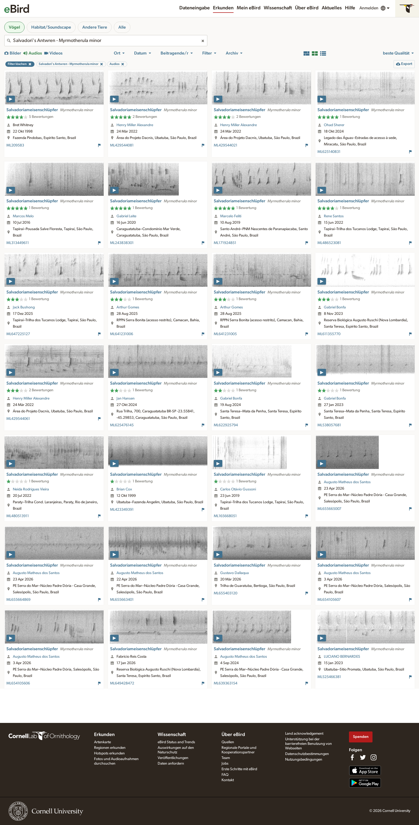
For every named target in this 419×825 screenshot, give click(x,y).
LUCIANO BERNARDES (342, 657)
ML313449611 (17, 243)
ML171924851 (225, 243)
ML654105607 (329, 600)
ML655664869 (18, 600)
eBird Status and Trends (176, 742)
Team (226, 758)
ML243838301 (122, 243)
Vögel (14, 27)
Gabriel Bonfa (335, 307)
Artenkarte (102, 742)
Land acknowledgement (304, 733)
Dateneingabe (194, 8)
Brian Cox (124, 489)
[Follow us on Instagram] (373, 757)
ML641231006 (121, 334)
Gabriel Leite (126, 216)
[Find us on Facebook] (352, 757)
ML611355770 (328, 334)
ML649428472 (122, 683)
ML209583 (15, 145)
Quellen (228, 742)
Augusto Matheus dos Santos (347, 482)
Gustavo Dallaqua (234, 573)
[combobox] (106, 40)
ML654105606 (18, 683)
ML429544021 (225, 145)
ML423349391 (122, 510)
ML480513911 (17, 516)
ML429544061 (18, 419)
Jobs (225, 763)
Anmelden (368, 8)
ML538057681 (329, 425)
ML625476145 (122, 425)
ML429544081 (122, 145)
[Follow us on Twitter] (363, 757)
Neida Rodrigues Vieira (31, 489)
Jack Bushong (24, 307)
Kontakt (228, 780)
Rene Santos (334, 216)
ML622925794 (226, 425)
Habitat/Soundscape (51, 27)
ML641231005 (225, 334)
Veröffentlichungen (173, 758)
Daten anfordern (171, 763)
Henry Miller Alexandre (135, 125)
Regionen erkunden (110, 748)
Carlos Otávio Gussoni (238, 489)
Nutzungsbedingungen (303, 759)
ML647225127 (18, 334)
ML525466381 (329, 677)
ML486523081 (329, 243)
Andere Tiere (94, 27)
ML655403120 (225, 593)
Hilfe (350, 8)
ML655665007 (329, 509)
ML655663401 (122, 600)
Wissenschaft (278, 8)
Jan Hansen (126, 398)
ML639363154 (225, 683)
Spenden (360, 737)
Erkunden (223, 8)
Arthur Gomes (128, 307)
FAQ (225, 775)
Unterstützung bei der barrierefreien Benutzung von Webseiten (308, 743)
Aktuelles (332, 8)
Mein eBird (249, 8)
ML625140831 (328, 152)
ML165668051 (225, 516)
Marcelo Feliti (230, 216)
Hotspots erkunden (109, 753)
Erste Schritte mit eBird (239, 769)
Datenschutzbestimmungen (307, 754)
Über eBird (307, 8)
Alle (122, 27)
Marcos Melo (23, 216)
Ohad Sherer (334, 125)
